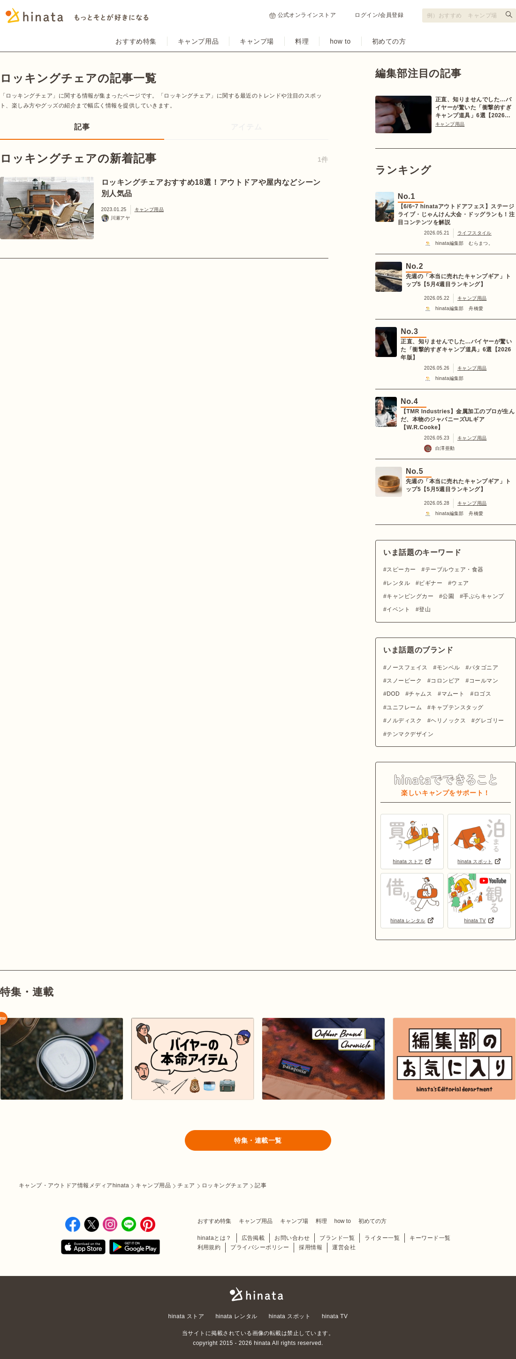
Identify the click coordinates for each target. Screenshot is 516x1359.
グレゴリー (489, 720)
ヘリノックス (448, 720)
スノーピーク (404, 680)
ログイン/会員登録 (379, 15)
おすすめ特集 (135, 41)
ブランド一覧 (337, 1238)
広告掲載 (253, 1238)
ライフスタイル (474, 232)
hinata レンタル (236, 1316)
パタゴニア (483, 667)
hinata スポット (290, 1316)
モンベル (448, 667)
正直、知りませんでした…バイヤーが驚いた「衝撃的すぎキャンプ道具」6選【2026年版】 (473, 108)
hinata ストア (186, 1316)
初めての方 (389, 41)
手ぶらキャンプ (483, 596)
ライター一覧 (382, 1238)
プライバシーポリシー (259, 1247)
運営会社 (344, 1247)
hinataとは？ (214, 1238)
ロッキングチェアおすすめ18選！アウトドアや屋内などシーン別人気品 (211, 187)
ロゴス (482, 694)
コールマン (483, 680)
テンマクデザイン (410, 734)
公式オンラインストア (302, 15)
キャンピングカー (410, 596)
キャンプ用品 (198, 41)
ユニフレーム (404, 707)
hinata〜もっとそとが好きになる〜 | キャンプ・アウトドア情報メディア (258, 1294)
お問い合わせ (292, 1238)
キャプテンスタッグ (457, 707)
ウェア (460, 583)
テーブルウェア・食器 (454, 569)
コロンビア (445, 680)
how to (340, 41)
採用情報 (310, 1247)
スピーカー (401, 569)
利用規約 (209, 1247)
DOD (393, 694)
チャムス (420, 694)
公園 (448, 596)
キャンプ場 (257, 41)
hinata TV (335, 1316)
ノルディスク (404, 720)
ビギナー (430, 583)
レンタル (398, 583)
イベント (398, 609)
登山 (425, 609)
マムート (453, 694)
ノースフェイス (407, 667)
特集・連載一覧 (258, 1140)
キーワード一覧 (430, 1238)
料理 (302, 41)
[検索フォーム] (469, 15)
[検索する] (509, 14)
